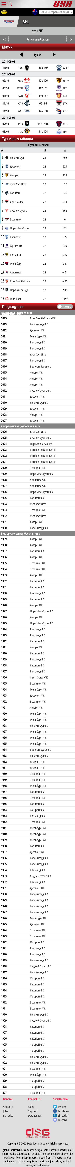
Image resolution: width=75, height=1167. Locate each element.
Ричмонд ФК (37, 342)
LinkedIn (63, 1115)
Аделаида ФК (38, 480)
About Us (8, 1107)
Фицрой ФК (37, 810)
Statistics (8, 1115)
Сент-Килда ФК (39, 677)
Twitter (62, 1107)
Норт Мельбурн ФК (41, 474)
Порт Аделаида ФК (41, 444)
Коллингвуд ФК (39, 324)
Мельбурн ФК (38, 336)
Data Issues (35, 1115)
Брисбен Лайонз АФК (42, 318)
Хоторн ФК (36, 372)
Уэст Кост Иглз (38, 354)
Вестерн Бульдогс (40, 366)
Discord (62, 1120)
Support (32, 1111)
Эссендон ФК (37, 468)
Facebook (63, 1111)
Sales (31, 1107)
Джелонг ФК (37, 330)
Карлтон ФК (37, 498)
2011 (37, 31)
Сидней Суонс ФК (40, 390)
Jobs (5, 1111)
